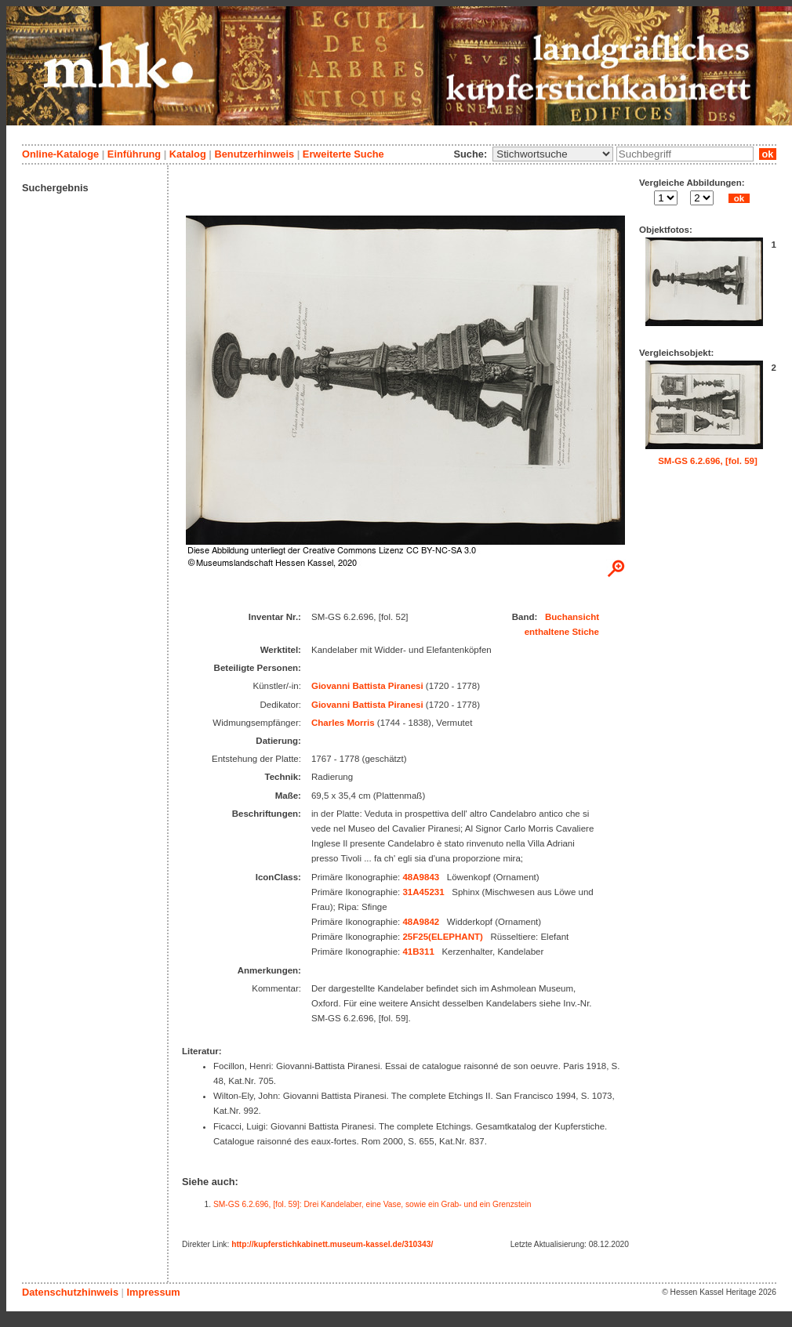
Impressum (153, 1292)
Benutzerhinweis (254, 154)
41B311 (418, 951)
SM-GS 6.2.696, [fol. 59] (707, 461)
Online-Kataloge (60, 154)
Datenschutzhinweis (70, 1292)
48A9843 (420, 877)
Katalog (187, 154)
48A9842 (420, 921)
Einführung (134, 154)
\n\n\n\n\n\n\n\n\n (552, 154)
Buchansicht (572, 617)
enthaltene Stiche (562, 631)
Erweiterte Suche (343, 154)
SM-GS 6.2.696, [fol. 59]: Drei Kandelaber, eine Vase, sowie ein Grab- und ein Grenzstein (372, 1204)
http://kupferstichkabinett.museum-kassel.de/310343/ (332, 1244)
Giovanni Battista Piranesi (367, 686)
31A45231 (423, 892)
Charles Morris (343, 722)
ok (767, 154)
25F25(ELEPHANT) (442, 936)
